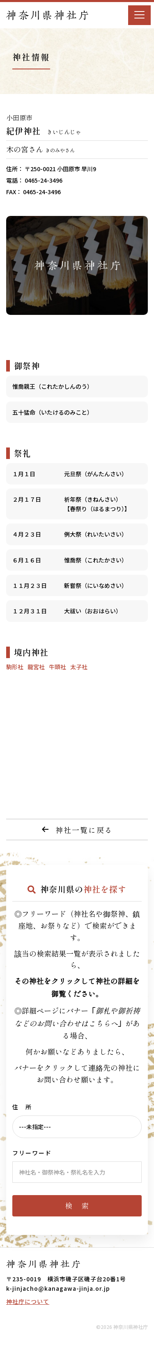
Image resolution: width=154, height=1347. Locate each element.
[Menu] (139, 15)
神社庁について (27, 1301)
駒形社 (14, 667)
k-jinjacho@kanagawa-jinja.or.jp (58, 1288)
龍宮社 (36, 667)
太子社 (78, 667)
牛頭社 (57, 667)
